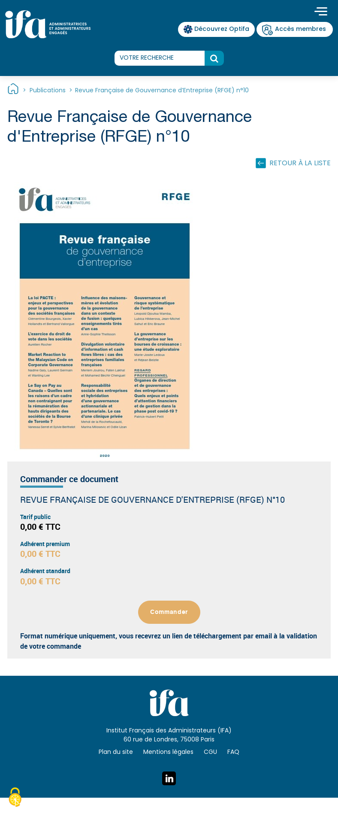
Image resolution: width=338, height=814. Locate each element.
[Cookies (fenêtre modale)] (15, 798)
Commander (169, 612)
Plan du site (116, 752)
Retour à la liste (300, 163)
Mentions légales (168, 752)
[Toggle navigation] (320, 12)
